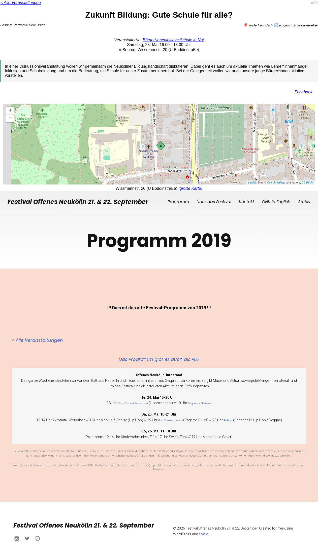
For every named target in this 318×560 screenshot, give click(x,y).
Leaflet (252, 182)
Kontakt (246, 201)
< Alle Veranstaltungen (21, 3)
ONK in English (276, 201)
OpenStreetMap (276, 182)
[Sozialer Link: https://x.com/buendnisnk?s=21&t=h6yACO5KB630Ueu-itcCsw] (29, 538)
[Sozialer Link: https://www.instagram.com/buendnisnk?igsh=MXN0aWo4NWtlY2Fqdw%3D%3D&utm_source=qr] (18, 538)
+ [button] (10, 111)
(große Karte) (190, 188)
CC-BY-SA (307, 182)
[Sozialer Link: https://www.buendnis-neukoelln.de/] (39, 538)
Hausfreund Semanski (133, 403)
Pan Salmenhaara (170, 420)
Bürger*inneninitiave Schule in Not (173, 40)
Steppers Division (200, 403)
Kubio (203, 533)
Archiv (304, 201)
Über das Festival (214, 201)
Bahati (228, 420)
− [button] (10, 118)
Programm (178, 201)
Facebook (303, 92)
